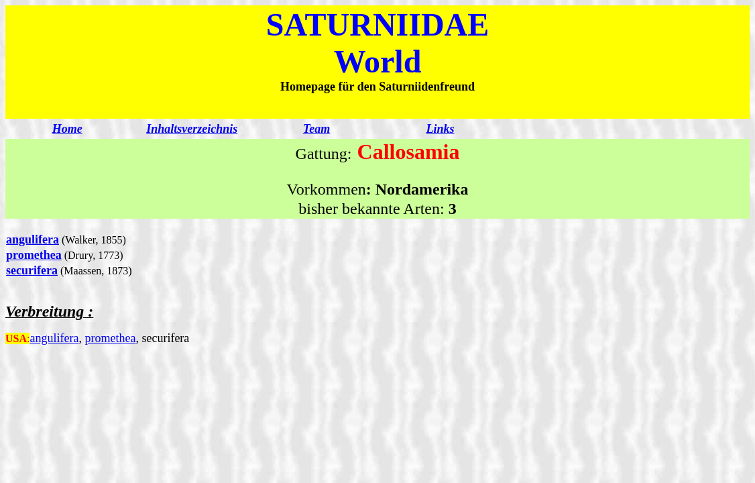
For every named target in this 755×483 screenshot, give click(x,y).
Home (67, 129)
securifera (32, 270)
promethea (34, 255)
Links (440, 129)
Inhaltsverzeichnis (191, 129)
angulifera (32, 239)
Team (316, 129)
